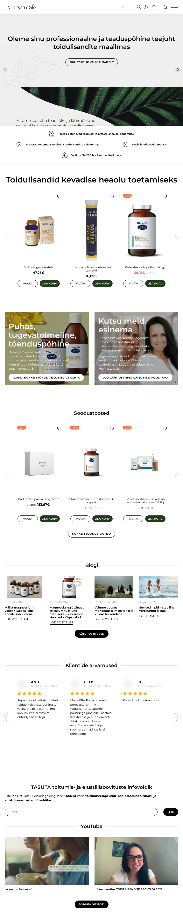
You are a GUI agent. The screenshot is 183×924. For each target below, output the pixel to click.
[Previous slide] (5, 70)
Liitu (170, 812)
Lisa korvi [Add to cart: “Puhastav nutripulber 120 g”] (155, 283)
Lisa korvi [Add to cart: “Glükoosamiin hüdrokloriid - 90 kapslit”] (102, 518)
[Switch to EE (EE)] (123, 7)
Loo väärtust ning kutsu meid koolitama (135, 377)
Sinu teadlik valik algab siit (91, 62)
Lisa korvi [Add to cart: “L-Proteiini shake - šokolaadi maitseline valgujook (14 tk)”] (155, 518)
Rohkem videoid (91, 904)
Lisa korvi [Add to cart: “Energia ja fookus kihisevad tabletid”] (102, 283)
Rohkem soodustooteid (91, 533)
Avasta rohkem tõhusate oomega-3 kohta (46, 377)
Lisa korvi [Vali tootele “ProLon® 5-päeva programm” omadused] (50, 518)
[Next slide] (177, 70)
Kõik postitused (91, 633)
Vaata (27, 283)
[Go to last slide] (7, 717)
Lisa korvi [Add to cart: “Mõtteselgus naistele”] (50, 283)
